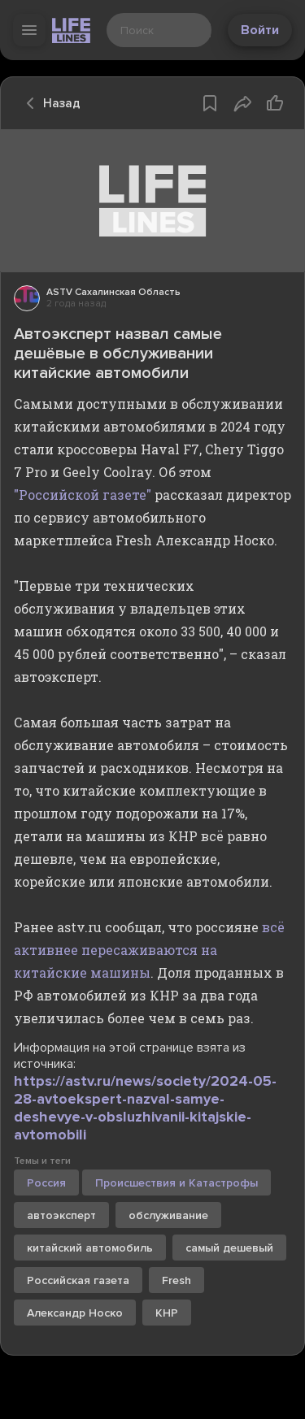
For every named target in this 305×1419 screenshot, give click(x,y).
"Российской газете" (82, 494)
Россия (46, 1183)
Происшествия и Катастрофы (176, 1183)
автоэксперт (61, 1215)
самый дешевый (229, 1248)
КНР (166, 1313)
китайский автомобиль (90, 1248)
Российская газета (78, 1280)
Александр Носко (75, 1313)
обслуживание (168, 1215)
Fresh (176, 1280)
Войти (260, 30)
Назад (49, 103)
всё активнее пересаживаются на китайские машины (149, 949)
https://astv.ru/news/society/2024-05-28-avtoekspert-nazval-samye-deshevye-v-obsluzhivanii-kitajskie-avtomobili (145, 1107)
